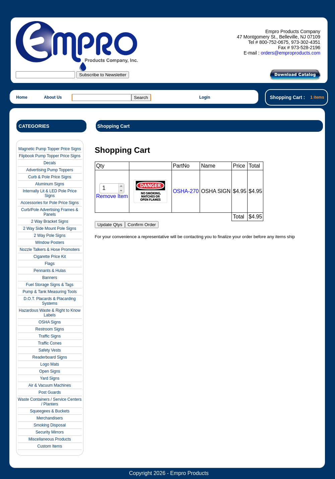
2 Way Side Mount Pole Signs (49, 228)
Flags (50, 263)
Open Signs (49, 371)
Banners (49, 277)
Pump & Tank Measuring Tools (49, 291)
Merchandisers (50, 418)
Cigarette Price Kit (50, 256)
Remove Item (112, 196)
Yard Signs (49, 378)
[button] (121, 186)
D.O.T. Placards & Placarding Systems (50, 301)
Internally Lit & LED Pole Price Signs (50, 193)
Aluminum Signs (49, 184)
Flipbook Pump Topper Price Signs (49, 156)
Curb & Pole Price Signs (49, 177)
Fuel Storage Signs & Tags (49, 284)
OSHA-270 (186, 191)
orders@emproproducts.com (290, 53)
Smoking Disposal (50, 425)
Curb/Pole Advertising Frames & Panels (49, 212)
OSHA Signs (50, 322)
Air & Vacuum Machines (49, 385)
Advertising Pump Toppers (49, 170)
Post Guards (50, 392)
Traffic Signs (50, 336)
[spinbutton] (109, 188)
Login (204, 97)
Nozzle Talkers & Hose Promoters (50, 249)
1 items (317, 97)
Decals (50, 163)
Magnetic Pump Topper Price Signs (49, 149)
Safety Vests (50, 350)
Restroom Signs (50, 329)
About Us (53, 97)
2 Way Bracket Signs (49, 221)
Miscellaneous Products (49, 439)
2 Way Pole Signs (49, 235)
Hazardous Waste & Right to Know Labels (49, 312)
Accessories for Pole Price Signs (50, 202)
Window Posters (49, 242)
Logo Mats (49, 364)
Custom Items (49, 446)
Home (21, 97)
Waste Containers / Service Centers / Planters (49, 401)
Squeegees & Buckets (49, 411)
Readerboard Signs (49, 357)
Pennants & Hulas (50, 270)
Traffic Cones (50, 343)
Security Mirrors (50, 432)
